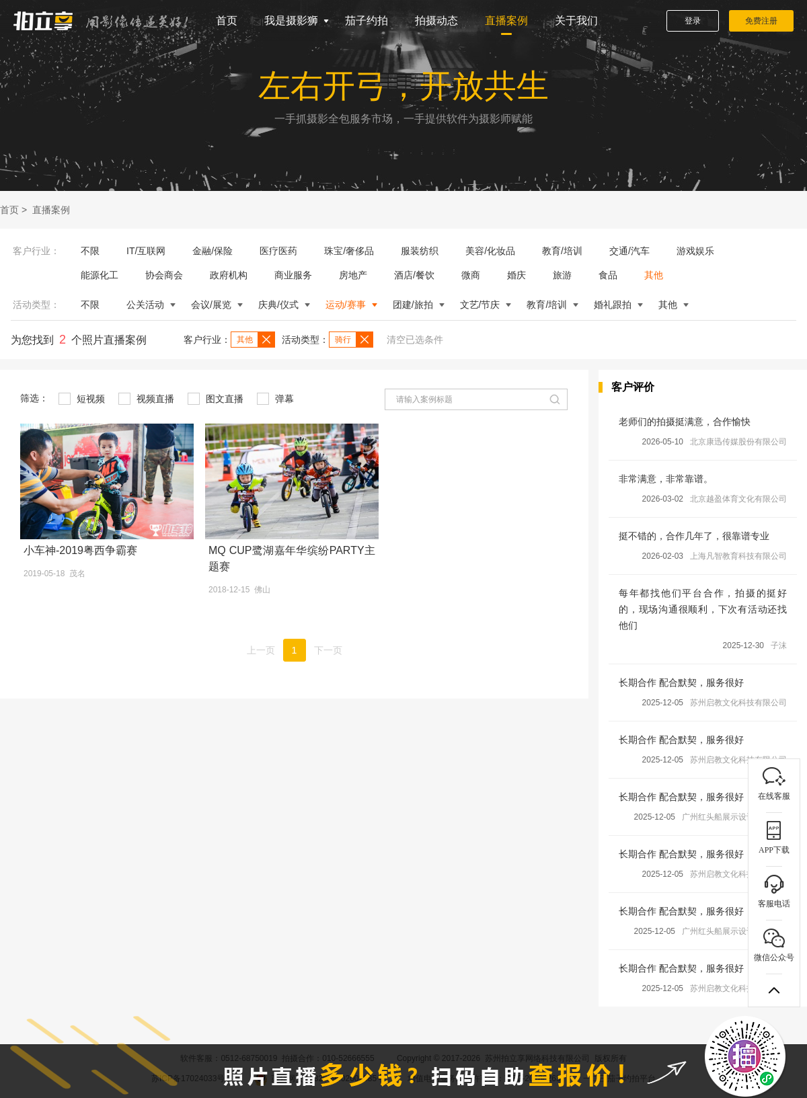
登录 (693, 21)
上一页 (261, 650)
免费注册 (761, 21)
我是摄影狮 (291, 20)
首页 (226, 20)
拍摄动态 (436, 20)
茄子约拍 (366, 20)
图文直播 (215, 399)
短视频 (82, 399)
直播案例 (506, 20)
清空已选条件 (415, 339)
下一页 (328, 650)
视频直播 (146, 399)
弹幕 (275, 399)
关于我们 (576, 20)
